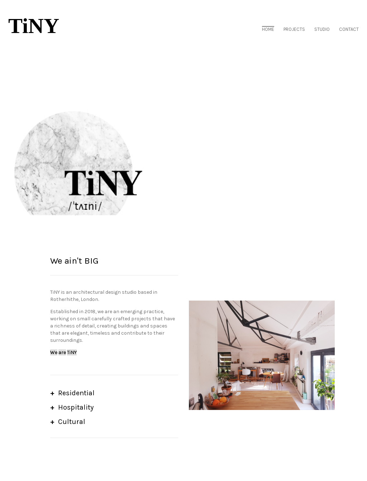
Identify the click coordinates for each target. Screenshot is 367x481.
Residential (76, 393)
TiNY (33, 26)
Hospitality (76, 407)
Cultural (71, 422)
